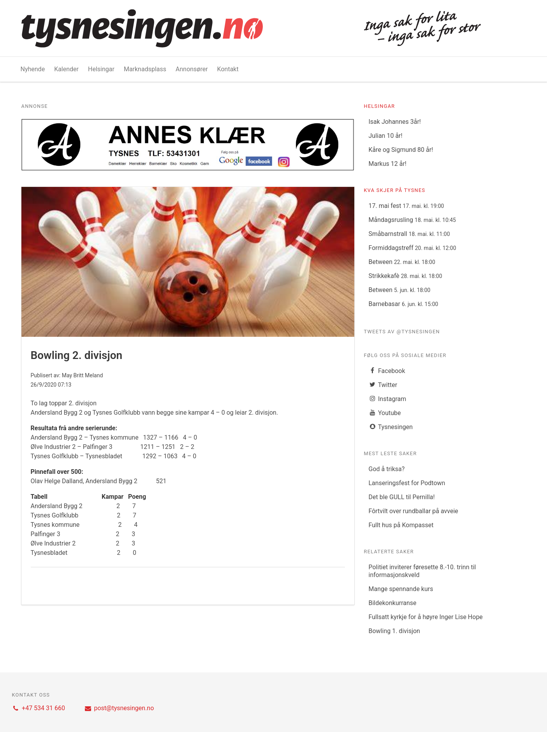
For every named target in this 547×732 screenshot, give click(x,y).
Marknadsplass (145, 69)
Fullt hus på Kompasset (400, 525)
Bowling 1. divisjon (394, 631)
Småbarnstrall (409, 234)
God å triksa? (386, 469)
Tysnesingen (390, 427)
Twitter (382, 385)
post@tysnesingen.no (119, 708)
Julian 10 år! (385, 135)
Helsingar (101, 69)
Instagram (387, 399)
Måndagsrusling (412, 219)
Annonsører (192, 69)
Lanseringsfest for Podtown (406, 483)
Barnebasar (403, 304)
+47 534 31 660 (38, 708)
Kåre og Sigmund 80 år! (400, 149)
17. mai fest (406, 205)
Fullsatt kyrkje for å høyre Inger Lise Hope (425, 617)
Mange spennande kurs (400, 589)
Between (401, 262)
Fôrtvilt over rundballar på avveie (413, 511)
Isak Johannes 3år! (394, 121)
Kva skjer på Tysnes (394, 190)
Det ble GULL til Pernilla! (401, 497)
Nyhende (33, 69)
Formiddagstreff (412, 248)
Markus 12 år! (387, 163)
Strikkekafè (405, 276)
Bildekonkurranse (392, 603)
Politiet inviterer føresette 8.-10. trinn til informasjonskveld (422, 571)
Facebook (386, 371)
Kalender (66, 69)
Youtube (384, 413)
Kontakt (228, 69)
